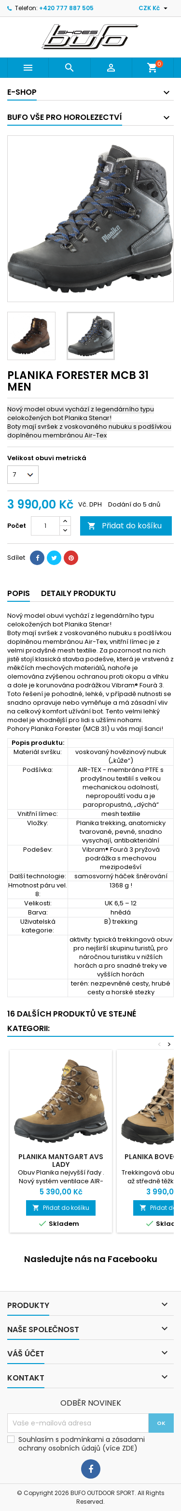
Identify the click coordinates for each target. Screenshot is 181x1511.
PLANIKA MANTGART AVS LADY (60, 1160)
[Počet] (45, 526)
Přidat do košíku (124, 525)
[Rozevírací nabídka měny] (154, 8)
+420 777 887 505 (66, 8)
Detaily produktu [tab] (78, 593)
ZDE (128, 1448)
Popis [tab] (18, 593)
